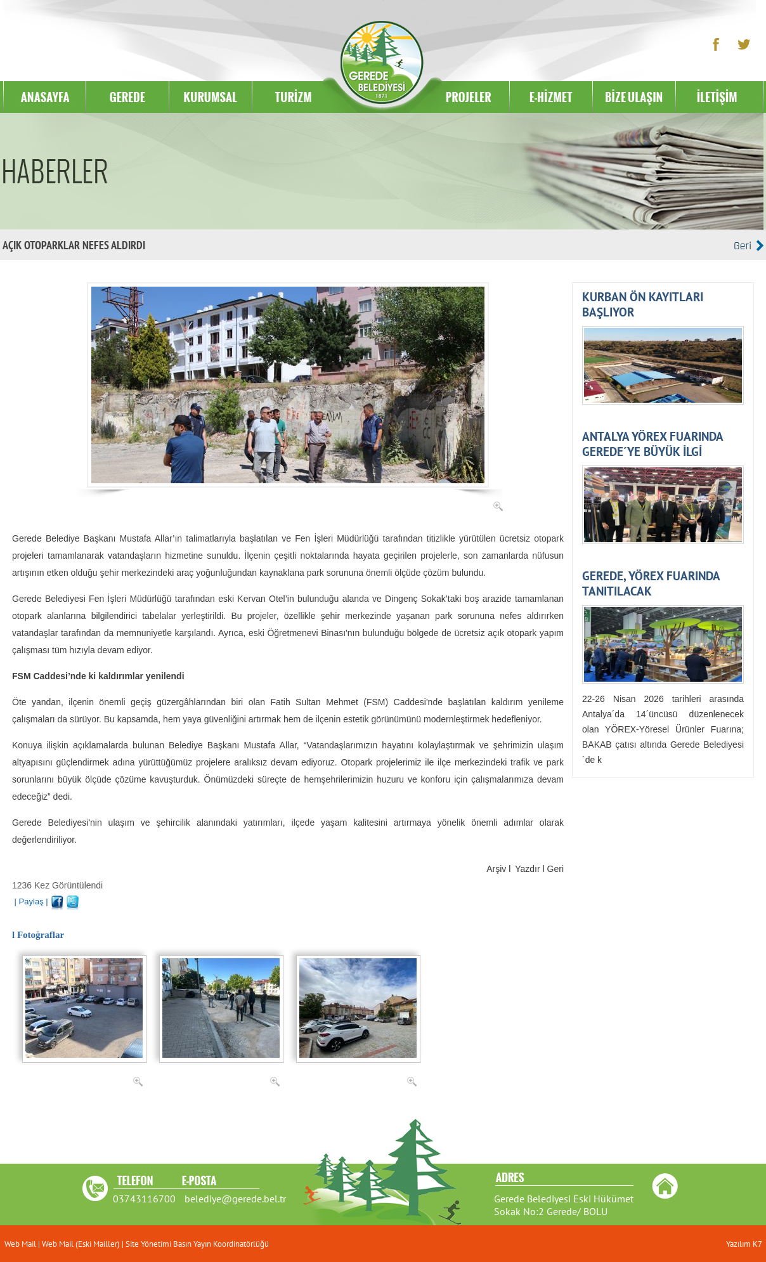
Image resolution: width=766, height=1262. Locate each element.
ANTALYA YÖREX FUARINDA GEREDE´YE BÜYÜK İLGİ (652, 444)
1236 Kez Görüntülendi (57, 885)
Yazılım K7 (744, 1244)
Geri (555, 869)
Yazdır (527, 869)
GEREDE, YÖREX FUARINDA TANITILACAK (651, 583)
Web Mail (21, 1244)
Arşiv (496, 869)
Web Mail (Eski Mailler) (81, 1244)
